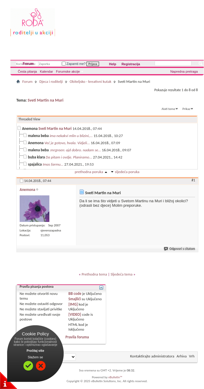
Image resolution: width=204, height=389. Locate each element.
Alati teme (168, 109)
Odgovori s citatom (179, 249)
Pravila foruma (77, 337)
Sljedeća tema (122, 274)
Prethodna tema (94, 274)
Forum (28, 64)
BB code (74, 293)
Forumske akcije (68, 71)
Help (112, 64)
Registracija (131, 64)
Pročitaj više (35, 350)
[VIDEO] (74, 314)
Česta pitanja (27, 71)
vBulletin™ (115, 377)
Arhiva (182, 356)
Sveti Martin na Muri (45, 100)
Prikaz (186, 109)
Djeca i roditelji (51, 81)
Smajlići (74, 299)
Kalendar (46, 71)
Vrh (191, 356)
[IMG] (73, 304)
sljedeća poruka (127, 171)
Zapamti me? (74, 64)
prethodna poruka (89, 171)
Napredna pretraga (184, 71)
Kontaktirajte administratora (152, 356)
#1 (193, 180)
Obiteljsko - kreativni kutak (90, 81)
